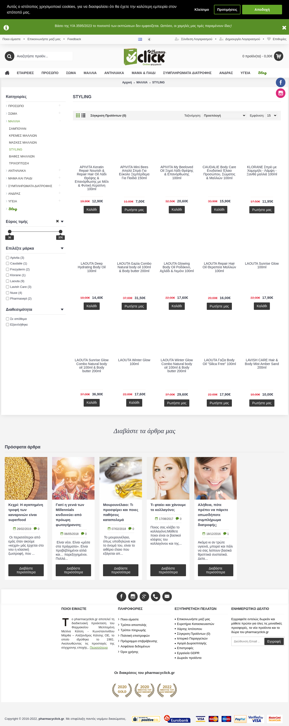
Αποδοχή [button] (262, 9)
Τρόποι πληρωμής (132, 630)
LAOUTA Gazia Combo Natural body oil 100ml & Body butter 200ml (134, 267)
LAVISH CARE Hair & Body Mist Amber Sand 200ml (262, 363)
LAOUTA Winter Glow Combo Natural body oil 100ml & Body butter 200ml (177, 365)
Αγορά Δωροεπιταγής (191, 643)
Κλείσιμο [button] (202, 9)
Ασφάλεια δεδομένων (134, 646)
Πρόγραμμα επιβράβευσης (137, 641)
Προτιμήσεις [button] (227, 9)
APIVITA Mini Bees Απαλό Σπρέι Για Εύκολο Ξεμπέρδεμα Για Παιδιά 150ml (134, 172)
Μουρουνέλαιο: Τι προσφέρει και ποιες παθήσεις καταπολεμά (120, 512)
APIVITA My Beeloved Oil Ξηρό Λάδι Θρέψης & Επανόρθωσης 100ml (176, 172)
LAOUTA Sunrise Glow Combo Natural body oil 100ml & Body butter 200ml (92, 365)
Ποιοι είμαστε (128, 619)
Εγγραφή (274, 641)
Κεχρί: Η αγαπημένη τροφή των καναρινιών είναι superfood (25, 512)
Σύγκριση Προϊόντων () (192, 633)
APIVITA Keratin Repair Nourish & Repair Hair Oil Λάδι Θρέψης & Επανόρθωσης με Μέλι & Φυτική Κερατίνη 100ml (92, 178)
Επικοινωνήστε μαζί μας (192, 619)
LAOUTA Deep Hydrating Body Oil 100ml (92, 267)
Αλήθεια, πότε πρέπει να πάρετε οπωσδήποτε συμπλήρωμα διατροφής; (213, 515)
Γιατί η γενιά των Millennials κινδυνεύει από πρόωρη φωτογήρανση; (70, 515)
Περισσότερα (99, 647)
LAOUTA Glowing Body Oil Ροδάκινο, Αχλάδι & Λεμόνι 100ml (177, 267)
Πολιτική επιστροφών (134, 635)
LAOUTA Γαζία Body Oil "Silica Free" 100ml (219, 362)
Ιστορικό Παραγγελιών (191, 638)
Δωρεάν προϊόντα (188, 658)
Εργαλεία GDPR (187, 653)
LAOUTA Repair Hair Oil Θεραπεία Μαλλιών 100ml (219, 267)
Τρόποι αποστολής (132, 625)
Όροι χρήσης (128, 652)
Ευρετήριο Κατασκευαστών (194, 624)
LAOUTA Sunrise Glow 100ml (262, 265)
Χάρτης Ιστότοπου (188, 629)
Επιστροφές (184, 648)
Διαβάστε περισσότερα (26, 570)
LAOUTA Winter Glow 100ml (134, 362)
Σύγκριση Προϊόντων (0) (108, 115)
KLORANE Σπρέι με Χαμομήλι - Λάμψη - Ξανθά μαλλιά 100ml (262, 170)
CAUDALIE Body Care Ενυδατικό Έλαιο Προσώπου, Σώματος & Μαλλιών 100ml (219, 172)
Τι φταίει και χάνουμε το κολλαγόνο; (168, 507)
